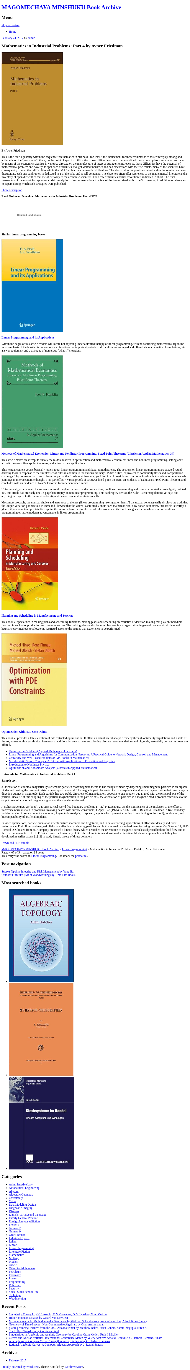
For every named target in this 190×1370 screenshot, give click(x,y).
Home (12, 31)
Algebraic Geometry (21, 1194)
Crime (12, 1201)
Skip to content (10, 25)
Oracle (13, 1265)
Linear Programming (43, 855)
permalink (81, 855)
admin (31, 38)
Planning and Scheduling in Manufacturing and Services (37, 615)
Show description (11, 190)
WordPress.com (73, 1366)
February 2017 (17, 1360)
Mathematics (16, 1254)
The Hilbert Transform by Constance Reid (34, 1331)
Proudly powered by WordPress (20, 1366)
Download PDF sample (15, 842)
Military (14, 1258)
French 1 (14, 1224)
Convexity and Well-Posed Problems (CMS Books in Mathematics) (49, 757)
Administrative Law (21, 1184)
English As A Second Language (27, 1214)
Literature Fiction (19, 1251)
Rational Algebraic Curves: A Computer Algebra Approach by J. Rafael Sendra (56, 1344)
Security (14, 1288)
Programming (17, 1281)
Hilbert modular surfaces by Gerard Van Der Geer (38, 1317)
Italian (13, 1241)
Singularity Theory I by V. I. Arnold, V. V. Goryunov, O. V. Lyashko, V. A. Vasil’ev (58, 1314)
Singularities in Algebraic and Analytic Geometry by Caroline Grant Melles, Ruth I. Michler (64, 1334)
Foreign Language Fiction (24, 1221)
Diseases (14, 1211)
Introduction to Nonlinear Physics (29, 764)
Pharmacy (15, 1275)
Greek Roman (17, 1234)
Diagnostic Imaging (20, 1208)
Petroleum (15, 1271)
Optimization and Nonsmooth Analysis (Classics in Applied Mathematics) (53, 767)
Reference (15, 1285)
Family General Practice (23, 1218)
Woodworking (17, 1298)
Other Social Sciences (22, 1268)
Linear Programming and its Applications (27, 337)
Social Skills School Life (24, 1291)
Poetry (13, 1278)
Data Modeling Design (22, 1204)
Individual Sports (19, 1238)
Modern (13, 1261)
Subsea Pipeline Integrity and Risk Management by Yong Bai (37, 871)
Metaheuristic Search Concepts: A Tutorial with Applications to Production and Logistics (62, 761)
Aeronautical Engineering (24, 1187)
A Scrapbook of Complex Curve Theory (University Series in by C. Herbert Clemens (59, 1341)
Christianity (16, 1197)
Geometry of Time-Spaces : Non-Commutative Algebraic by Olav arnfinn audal (56, 1324)
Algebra (14, 1191)
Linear (13, 1244)
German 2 (15, 1228)
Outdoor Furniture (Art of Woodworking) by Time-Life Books (38, 874)
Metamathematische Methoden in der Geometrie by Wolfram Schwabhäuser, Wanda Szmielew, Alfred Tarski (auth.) (78, 1321)
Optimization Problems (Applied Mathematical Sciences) (43, 751)
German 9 (15, 1231)
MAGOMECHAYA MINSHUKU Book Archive (61, 7)
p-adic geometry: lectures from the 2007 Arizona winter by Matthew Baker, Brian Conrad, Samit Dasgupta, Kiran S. (78, 1327)
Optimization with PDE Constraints (24, 731)
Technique (15, 1295)
